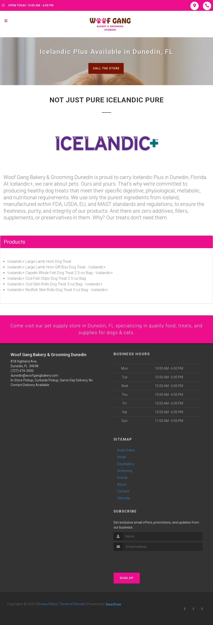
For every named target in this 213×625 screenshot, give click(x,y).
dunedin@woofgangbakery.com (34, 377)
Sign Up (127, 579)
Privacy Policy (47, 605)
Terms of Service (72, 605)
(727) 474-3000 (22, 372)
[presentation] (139, 560)
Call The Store (106, 68)
